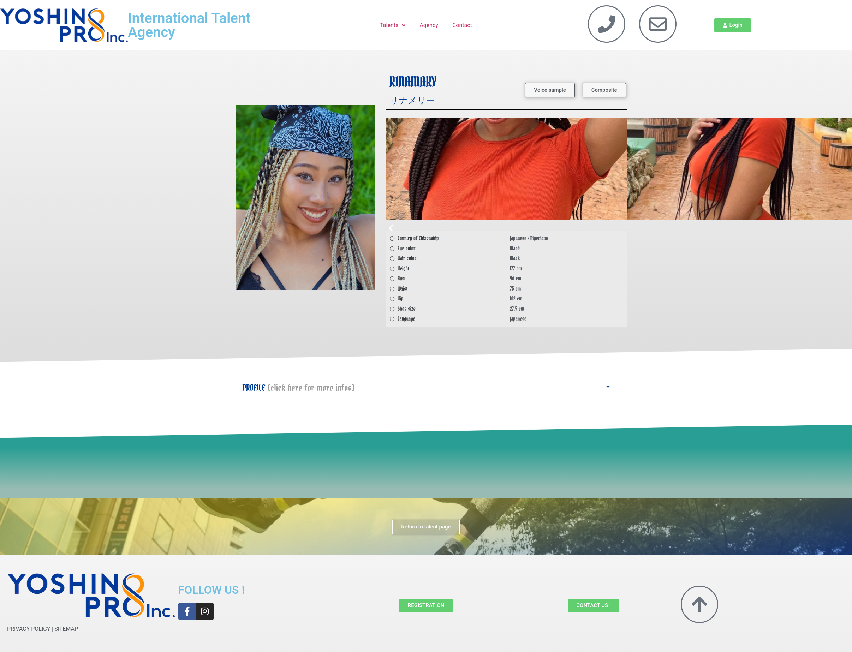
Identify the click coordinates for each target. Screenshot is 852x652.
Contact (462, 25)
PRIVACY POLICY (28, 629)
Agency (428, 25)
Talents (392, 25)
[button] (549, 90)
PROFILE (298, 388)
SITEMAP (66, 629)
